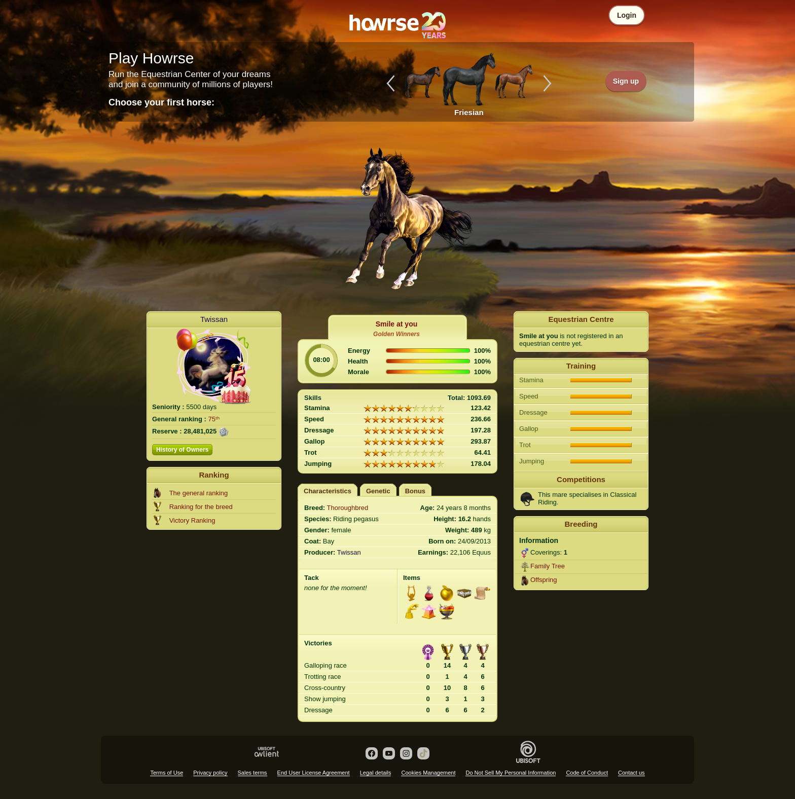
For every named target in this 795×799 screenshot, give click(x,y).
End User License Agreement (313, 773)
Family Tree (547, 566)
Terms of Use (166, 773)
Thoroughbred (348, 508)
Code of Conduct (587, 773)
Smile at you (396, 324)
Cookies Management (428, 773)
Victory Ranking (192, 520)
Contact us (631, 773)
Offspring (543, 580)
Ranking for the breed (201, 507)
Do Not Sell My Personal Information (510, 773)
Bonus (415, 491)
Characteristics (327, 491)
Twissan (214, 319)
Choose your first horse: (161, 102)
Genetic (378, 491)
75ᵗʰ (214, 419)
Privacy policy (210, 773)
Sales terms (252, 773)
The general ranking (198, 493)
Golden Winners (396, 334)
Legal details (375, 773)
